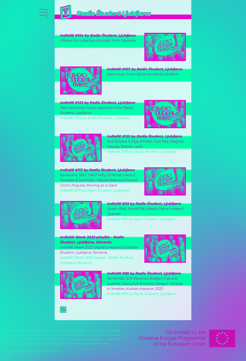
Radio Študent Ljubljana (113, 13)
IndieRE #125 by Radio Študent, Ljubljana (144, 136)
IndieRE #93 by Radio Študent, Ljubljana (144, 204)
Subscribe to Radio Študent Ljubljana (125, 309)
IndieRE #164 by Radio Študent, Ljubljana (98, 35)
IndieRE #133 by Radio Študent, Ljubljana (97, 103)
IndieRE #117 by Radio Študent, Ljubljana (97, 170)
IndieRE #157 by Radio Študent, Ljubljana (144, 69)
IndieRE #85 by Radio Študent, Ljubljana (144, 273)
